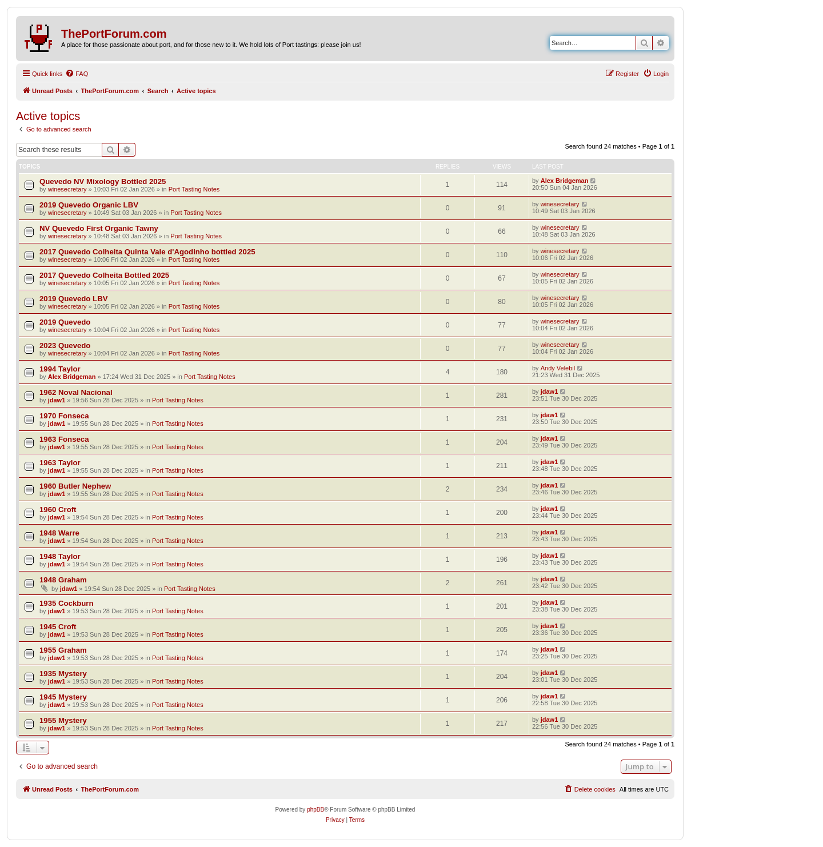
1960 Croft (58, 509)
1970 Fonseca (64, 415)
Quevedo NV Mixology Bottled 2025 (102, 181)
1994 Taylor (60, 369)
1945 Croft (58, 626)
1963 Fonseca (64, 439)
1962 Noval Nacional (76, 392)
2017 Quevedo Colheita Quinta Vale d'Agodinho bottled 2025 (147, 251)
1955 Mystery (63, 720)
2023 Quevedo (64, 345)
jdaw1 (57, 400)
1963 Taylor (60, 462)
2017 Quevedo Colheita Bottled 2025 (104, 275)
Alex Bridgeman (565, 180)
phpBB (315, 809)
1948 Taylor (60, 556)
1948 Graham (63, 580)
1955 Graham (63, 650)
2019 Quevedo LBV (73, 298)
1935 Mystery (63, 673)
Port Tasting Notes (194, 189)
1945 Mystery (63, 697)
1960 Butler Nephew (75, 486)
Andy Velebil (558, 368)
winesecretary (67, 189)
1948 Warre (59, 533)
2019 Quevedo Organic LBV (88, 205)
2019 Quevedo (64, 322)
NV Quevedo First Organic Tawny (98, 228)
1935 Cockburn (66, 603)
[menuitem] (76, 74)
